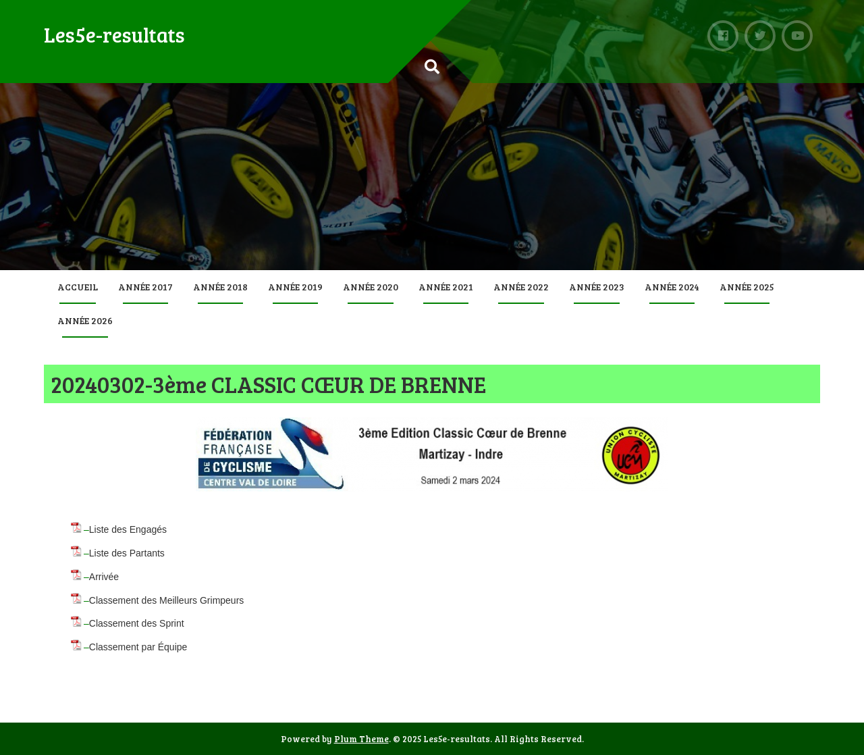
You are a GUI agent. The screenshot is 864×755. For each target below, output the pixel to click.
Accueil (77, 286)
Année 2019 (295, 286)
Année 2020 (370, 286)
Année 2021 (445, 286)
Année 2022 (521, 286)
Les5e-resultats (114, 34)
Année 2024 (672, 286)
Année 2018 (220, 286)
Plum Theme (361, 739)
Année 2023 (596, 286)
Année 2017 (145, 286)
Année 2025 (747, 286)
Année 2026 (85, 320)
